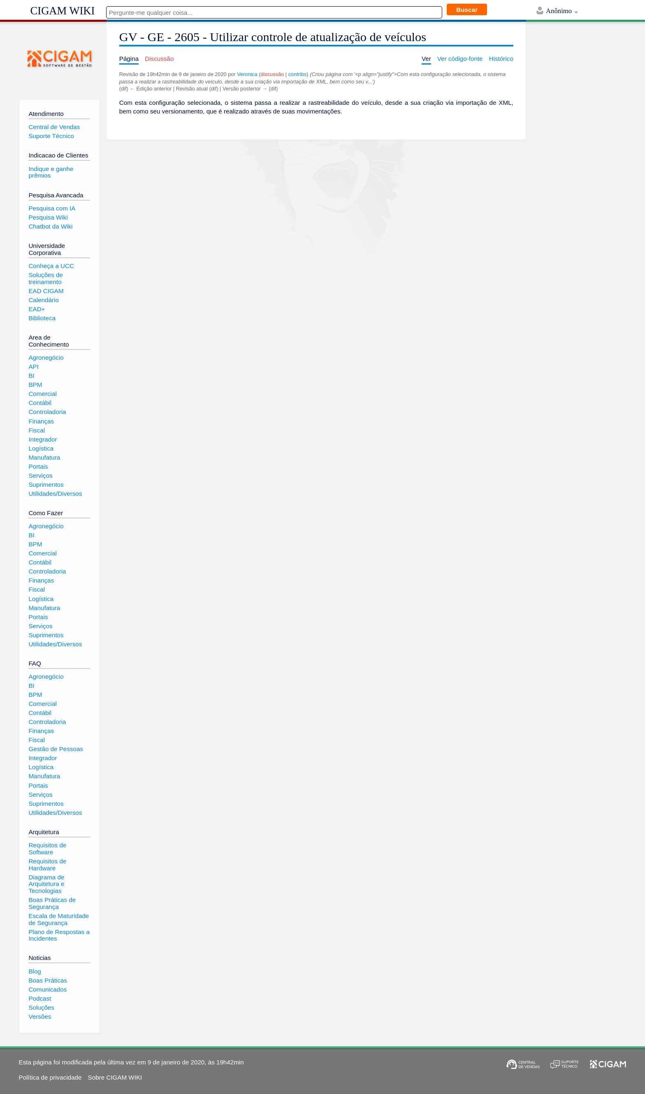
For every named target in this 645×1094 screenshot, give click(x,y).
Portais (38, 466)
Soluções (41, 1007)
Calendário (43, 299)
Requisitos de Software (47, 849)
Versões (39, 1016)
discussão (272, 74)
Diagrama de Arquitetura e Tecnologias (46, 884)
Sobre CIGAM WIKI (115, 1077)
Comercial (42, 393)
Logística (40, 448)
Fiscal (36, 430)
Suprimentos (45, 484)
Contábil (39, 402)
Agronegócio (45, 357)
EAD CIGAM (45, 290)
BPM (35, 384)
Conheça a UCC (51, 265)
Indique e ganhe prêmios (50, 172)
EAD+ (36, 308)
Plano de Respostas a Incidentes (59, 935)
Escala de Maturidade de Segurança (58, 919)
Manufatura (44, 457)
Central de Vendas (54, 126)
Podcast (39, 998)
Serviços (40, 475)
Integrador (42, 439)
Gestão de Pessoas (55, 748)
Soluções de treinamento (45, 278)
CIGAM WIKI (62, 11)
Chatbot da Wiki (50, 226)
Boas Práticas (47, 980)
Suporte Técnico (51, 135)
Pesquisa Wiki (47, 217)
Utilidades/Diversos (55, 493)
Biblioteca (42, 318)
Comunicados (47, 989)
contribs (297, 74)
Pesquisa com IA (51, 208)
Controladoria (47, 411)
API (33, 366)
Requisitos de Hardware (47, 865)
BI (31, 375)
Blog (34, 971)
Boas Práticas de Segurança (52, 903)
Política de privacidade (50, 1077)
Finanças (41, 421)
